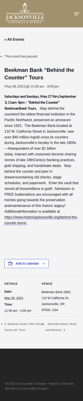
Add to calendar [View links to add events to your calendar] (27, 263)
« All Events (14, 39)
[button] (76, 13)
